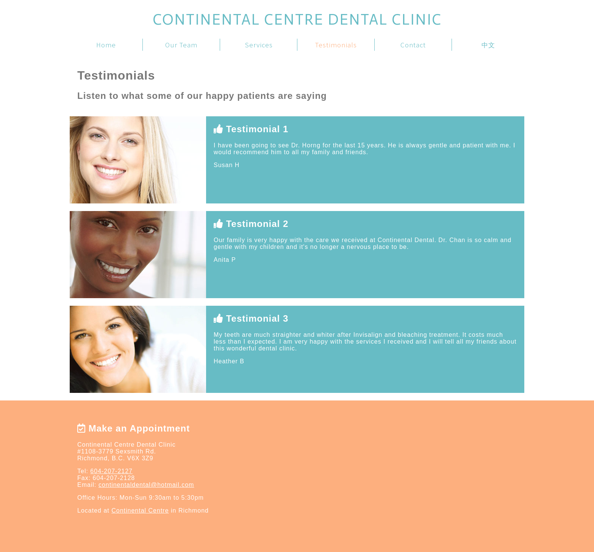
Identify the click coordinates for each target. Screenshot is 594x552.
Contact (413, 44)
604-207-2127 (111, 471)
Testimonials (336, 44)
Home (106, 44)
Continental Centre (140, 510)
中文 (488, 44)
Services (259, 44)
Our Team (181, 44)
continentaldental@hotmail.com (146, 485)
